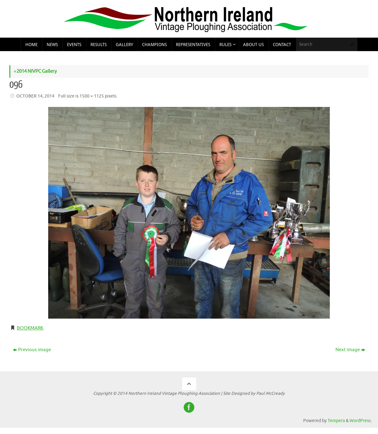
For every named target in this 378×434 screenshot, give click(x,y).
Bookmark (30, 328)
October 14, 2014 (35, 96)
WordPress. (361, 420)
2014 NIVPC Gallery (35, 71)
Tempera (336, 420)
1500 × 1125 (91, 96)
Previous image (32, 350)
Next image (350, 350)
